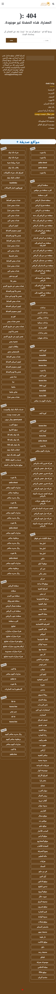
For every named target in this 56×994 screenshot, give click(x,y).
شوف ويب (43, 609)
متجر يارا (42, 781)
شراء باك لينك (13, 152)
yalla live (13, 754)
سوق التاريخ (13, 430)
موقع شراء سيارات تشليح (13, 641)
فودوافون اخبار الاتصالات (13, 188)
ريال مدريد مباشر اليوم (13, 734)
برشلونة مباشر (13, 493)
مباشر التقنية (42, 755)
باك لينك (51, 107)
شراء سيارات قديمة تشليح (13, 656)
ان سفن (43, 594)
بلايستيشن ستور (13, 352)
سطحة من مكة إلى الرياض (42, 225)
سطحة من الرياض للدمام (42, 238)
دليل (42, 947)
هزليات (42, 861)
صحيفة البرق (42, 902)
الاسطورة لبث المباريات (13, 689)
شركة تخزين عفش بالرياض (43, 473)
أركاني (42, 750)
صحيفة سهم (42, 932)
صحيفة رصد (42, 952)
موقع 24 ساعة (42, 584)
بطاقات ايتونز (13, 347)
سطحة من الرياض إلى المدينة (43, 272)
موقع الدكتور (42, 881)
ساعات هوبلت (42, 338)
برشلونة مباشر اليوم (13, 739)
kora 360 (42, 396)
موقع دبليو (43, 826)
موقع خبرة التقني (42, 659)
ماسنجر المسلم (42, 927)
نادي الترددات (43, 705)
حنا (13, 382)
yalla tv (13, 679)
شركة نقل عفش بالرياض (43, 468)
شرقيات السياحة (42, 765)
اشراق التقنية (42, 589)
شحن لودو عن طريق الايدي (13, 336)
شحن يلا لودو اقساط (13, 236)
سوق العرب (13, 425)
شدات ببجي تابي (13, 215)
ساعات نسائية (42, 323)
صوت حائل (43, 897)
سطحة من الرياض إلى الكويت (43, 286)
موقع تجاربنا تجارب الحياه (13, 465)
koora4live (42, 360)
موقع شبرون (42, 907)
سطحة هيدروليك (13, 601)
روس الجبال (42, 796)
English (51, 117)
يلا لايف (13, 669)
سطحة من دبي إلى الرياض (42, 255)
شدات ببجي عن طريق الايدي (13, 286)
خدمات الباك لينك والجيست (13, 409)
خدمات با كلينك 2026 (13, 460)
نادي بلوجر (42, 664)
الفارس (42, 811)
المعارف (43, 715)
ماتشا (13, 387)
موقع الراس (42, 836)
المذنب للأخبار (42, 831)
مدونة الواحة (42, 917)
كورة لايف (42, 350)
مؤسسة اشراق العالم (46, 124)
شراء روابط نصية (13, 163)
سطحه (13, 591)
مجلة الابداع (42, 700)
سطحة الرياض (42, 185)
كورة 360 (42, 386)
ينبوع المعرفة (43, 851)
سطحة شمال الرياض (42, 200)
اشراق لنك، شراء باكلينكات (13, 173)
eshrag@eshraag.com (13, 74)
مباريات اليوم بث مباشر (42, 401)
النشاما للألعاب (42, 846)
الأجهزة (51, 100)
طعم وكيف (43, 740)
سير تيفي (13, 712)
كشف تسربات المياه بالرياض (42, 508)
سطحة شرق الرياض (42, 205)
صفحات (51, 128)
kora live (42, 436)
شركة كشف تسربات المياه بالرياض (42, 495)
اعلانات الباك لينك (13, 178)
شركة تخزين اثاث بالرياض (42, 463)
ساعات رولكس (42, 318)
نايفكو (43, 957)
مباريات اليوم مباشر (42, 451)
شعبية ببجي (13, 342)
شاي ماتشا (13, 392)
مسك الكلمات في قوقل (42, 538)
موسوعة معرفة (43, 962)
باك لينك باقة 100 (13, 445)
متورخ (42, 685)
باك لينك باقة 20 (13, 435)
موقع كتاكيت (42, 942)
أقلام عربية (43, 801)
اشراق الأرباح (42, 775)
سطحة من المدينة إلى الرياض (43, 279)
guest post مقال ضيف (13, 420)
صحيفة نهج (43, 649)
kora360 (42, 355)
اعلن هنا (43, 543)
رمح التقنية (43, 730)
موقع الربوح (42, 892)
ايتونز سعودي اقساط (13, 231)
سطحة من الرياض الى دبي (42, 250)
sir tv (13, 717)
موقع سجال (42, 816)
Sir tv (13, 701)
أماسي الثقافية (42, 680)
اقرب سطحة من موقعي (43, 190)
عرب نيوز (42, 619)
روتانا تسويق (42, 695)
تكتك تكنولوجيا (42, 639)
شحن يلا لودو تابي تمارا (13, 296)
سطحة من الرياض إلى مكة (42, 220)
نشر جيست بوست (13, 415)
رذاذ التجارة (42, 735)
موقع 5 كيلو (42, 564)
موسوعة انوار (43, 770)
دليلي (43, 558)
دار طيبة (43, 937)
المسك (42, 866)
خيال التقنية (42, 604)
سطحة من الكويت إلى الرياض (43, 294)
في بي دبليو (42, 871)
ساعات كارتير (43, 313)
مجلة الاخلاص (43, 967)
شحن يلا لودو (13, 331)
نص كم (42, 569)
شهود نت (42, 745)
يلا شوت (43, 152)
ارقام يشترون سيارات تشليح (13, 646)
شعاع (43, 786)
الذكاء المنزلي (49, 103)
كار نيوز (42, 654)
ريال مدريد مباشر (13, 498)
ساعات (42, 308)
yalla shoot (42, 163)
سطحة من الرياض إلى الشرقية (43, 244)
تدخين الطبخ (42, 886)
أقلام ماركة (42, 328)
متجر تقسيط (13, 256)
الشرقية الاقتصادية (42, 624)
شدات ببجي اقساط (13, 200)
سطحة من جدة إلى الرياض (42, 260)
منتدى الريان (42, 977)
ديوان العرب (42, 791)
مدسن (42, 690)
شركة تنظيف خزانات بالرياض (42, 502)
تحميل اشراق (42, 720)
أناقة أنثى (42, 675)
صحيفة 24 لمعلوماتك (46, 121)
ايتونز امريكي (13, 225)
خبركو (42, 579)
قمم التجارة (42, 912)
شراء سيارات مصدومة (13, 651)
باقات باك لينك (13, 168)
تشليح (13, 626)
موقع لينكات (42, 922)
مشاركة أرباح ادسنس (46, 110)
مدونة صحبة (42, 760)
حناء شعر (13, 377)
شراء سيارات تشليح (13, 636)
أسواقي (42, 634)
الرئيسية (51, 90)
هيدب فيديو (43, 725)
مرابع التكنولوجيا (43, 599)
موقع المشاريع (42, 841)
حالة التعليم (42, 856)
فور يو (13, 316)
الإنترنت (51, 93)
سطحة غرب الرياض (42, 210)
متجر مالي (42, 574)
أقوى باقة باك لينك (13, 455)
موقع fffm (42, 972)
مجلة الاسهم (42, 614)
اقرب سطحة (42, 195)
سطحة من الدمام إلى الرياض (42, 266)
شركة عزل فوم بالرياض (42, 489)
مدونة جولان (42, 806)
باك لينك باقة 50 (13, 440)
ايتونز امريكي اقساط (13, 306)
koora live (43, 365)
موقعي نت (43, 821)
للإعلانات (18, 990)
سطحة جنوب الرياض (13, 616)
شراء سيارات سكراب (13, 631)
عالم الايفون (42, 629)
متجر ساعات (42, 333)
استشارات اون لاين (43, 710)
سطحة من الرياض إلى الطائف (43, 232)
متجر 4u (13, 281)
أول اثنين (42, 876)
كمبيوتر (51, 97)
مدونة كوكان (42, 644)
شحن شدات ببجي (13, 321)
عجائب (42, 669)
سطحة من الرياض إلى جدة (42, 215)
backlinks (13, 183)
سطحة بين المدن (13, 596)
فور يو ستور (13, 276)
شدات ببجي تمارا (13, 205)
